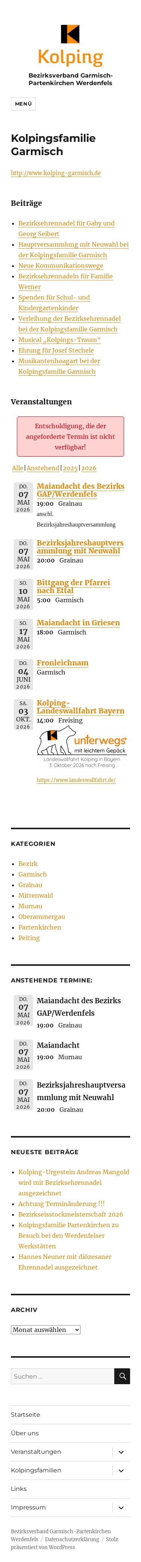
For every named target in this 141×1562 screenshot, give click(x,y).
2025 (70, 468)
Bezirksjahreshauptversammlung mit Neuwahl (80, 546)
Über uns (25, 1433)
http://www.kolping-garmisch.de (56, 173)
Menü (23, 104)
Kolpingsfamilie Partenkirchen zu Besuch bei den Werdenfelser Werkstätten (68, 1235)
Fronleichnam (62, 662)
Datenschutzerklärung (72, 1539)
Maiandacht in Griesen (78, 622)
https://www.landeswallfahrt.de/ (76, 780)
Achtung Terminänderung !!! (61, 1204)
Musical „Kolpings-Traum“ (59, 339)
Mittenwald (35, 895)
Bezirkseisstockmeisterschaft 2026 (70, 1214)
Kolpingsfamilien (36, 1470)
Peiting (29, 938)
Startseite (25, 1414)
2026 (89, 468)
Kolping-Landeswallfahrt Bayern (80, 706)
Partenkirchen (39, 927)
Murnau (30, 906)
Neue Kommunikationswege (60, 265)
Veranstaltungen (36, 1451)
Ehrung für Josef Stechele (56, 350)
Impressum (28, 1507)
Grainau (30, 885)
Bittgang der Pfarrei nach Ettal (73, 586)
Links (19, 1488)
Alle (17, 468)
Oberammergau (41, 916)
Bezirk (28, 863)
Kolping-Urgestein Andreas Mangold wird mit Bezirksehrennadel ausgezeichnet (73, 1182)
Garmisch (32, 874)
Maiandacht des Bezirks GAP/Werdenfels (80, 490)
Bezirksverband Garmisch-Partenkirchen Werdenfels (71, 79)
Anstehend (43, 468)
